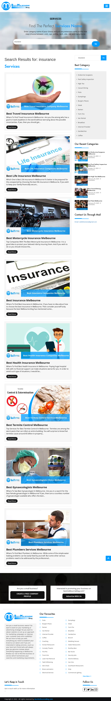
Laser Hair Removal (48, 659)
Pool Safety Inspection (85, 79)
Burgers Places (82, 101)
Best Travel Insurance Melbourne (27, 113)
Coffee (79, 135)
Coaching (45, 641)
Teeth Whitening (47, 662)
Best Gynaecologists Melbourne (26, 487)
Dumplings (81, 97)
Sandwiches (81, 131)
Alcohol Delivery (73, 659)
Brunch (70, 638)
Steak (79, 105)
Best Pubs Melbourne (95, 201)
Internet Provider (83, 127)
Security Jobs (72, 655)
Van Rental (81, 118)
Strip (69, 669)
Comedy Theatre (47, 648)
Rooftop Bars (72, 648)
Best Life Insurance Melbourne (26, 176)
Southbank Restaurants (75, 666)
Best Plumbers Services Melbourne (28, 549)
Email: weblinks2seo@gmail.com (86, 222)
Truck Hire (45, 655)
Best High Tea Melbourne (96, 176)
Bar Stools (71, 652)
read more (12, 127)
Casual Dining (82, 88)
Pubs (79, 92)
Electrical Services (47, 673)
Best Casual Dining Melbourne (94, 189)
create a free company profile (27, 595)
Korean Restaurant (48, 645)
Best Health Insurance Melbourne (28, 362)
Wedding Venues (73, 641)
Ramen (79, 110)
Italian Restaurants (74, 645)
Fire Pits (44, 652)
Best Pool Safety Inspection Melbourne (97, 165)
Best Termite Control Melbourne (27, 425)
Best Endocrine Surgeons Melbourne (96, 153)
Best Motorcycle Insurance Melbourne (31, 238)
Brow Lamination (47, 669)
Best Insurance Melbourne (23, 300)
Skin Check (45, 666)
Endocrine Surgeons (84, 75)
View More (87, 676)
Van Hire (71, 662)
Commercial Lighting (74, 673)
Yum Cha (80, 114)
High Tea (80, 84)
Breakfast (80, 122)
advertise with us (74, 596)
